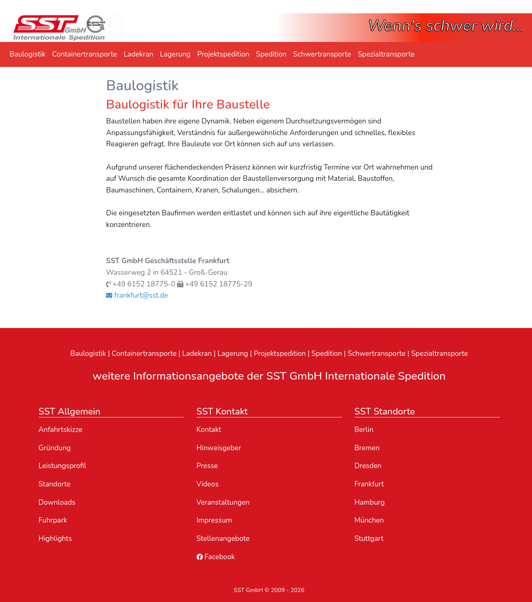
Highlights (55, 538)
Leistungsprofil (62, 466)
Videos (208, 484)
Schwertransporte (322, 54)
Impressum (214, 520)
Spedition (271, 54)
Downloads (57, 502)
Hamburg (370, 502)
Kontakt (209, 429)
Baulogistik (27, 54)
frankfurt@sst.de (137, 295)
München (369, 520)
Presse (207, 466)
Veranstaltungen (223, 502)
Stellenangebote (223, 538)
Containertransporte (84, 54)
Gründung (55, 448)
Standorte (55, 484)
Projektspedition (223, 54)
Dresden (368, 466)
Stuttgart (369, 538)
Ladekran (138, 54)
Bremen (367, 448)
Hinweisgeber (219, 448)
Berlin (364, 429)
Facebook (216, 557)
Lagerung (175, 54)
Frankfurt (369, 484)
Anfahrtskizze (61, 429)
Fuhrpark (53, 520)
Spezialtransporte (386, 54)
